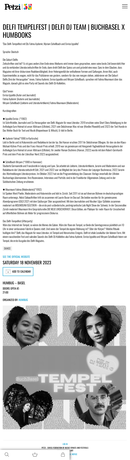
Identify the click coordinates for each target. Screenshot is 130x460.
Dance (7, 248)
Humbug (23, 300)
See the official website (16, 257)
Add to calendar (18, 271)
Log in (65, 444)
